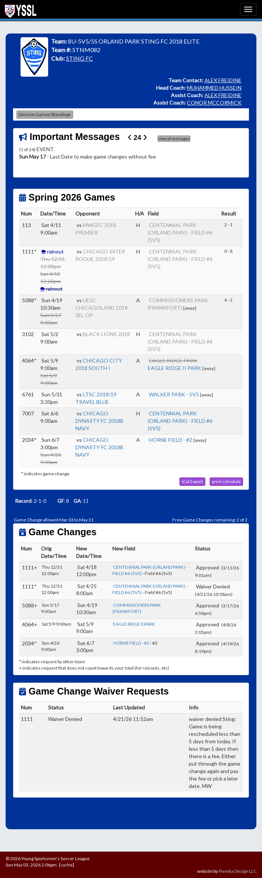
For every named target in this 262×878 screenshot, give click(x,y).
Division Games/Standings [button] (45, 114)
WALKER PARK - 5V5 (174, 394)
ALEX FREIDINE (223, 80)
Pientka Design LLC (237, 871)
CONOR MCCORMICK (214, 102)
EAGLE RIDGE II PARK (174, 368)
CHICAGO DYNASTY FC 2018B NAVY (99, 420)
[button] (192, 482)
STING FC (79, 58)
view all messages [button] (174, 138)
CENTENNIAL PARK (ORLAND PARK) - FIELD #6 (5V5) (180, 232)
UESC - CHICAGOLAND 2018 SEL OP (101, 307)
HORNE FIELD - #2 (170, 440)
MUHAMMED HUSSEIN (214, 87)
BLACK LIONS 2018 (106, 334)
